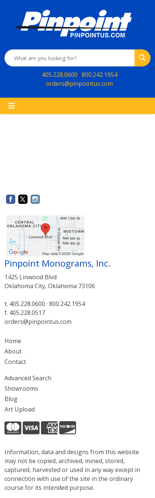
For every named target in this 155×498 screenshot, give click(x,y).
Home (12, 341)
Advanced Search (27, 378)
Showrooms (21, 388)
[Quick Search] (69, 57)
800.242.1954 (99, 75)
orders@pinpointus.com (79, 83)
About (13, 351)
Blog (11, 399)
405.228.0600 (60, 75)
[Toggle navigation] (11, 106)
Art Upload (19, 409)
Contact (15, 362)
